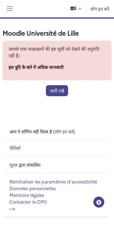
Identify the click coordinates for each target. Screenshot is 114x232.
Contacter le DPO (28, 201)
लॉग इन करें (99, 8)
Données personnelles (32, 188)
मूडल (13, 164)
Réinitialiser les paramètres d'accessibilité (53, 181)
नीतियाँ (14, 148)
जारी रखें (57, 90)
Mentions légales (26, 195)
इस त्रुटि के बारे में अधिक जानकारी (36, 67)
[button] (76, 8)
